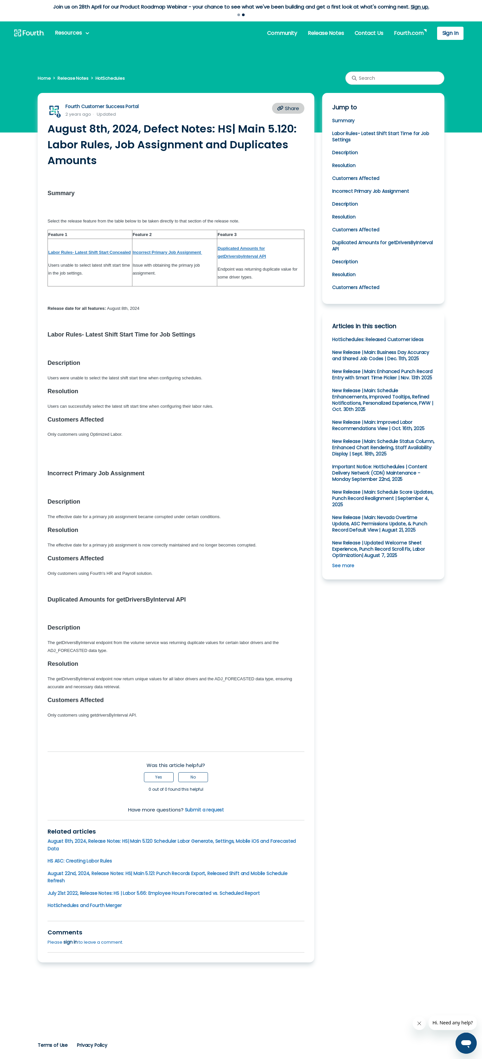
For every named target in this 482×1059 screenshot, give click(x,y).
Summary (343, 120)
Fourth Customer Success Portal (101, 106)
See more (343, 565)
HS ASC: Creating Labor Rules (80, 861)
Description (345, 152)
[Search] (394, 78)
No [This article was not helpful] (193, 777)
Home (44, 78)
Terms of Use (53, 1045)
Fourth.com (408, 33)
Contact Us (369, 33)
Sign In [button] (450, 33)
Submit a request (204, 810)
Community (282, 33)
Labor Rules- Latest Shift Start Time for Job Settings (380, 136)
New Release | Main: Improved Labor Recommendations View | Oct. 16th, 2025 (378, 425)
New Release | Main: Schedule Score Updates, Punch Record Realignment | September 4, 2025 (382, 498)
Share (288, 108)
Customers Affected (355, 178)
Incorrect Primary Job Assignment (371, 191)
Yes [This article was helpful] (158, 777)
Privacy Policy (92, 1045)
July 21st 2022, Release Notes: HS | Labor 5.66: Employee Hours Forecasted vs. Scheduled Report (154, 893)
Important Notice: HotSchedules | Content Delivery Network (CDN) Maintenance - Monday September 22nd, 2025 (379, 473)
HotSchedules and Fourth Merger (84, 905)
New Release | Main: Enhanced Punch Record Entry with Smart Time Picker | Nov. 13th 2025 (382, 374)
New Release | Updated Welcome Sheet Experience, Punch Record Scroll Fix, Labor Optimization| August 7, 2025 (378, 549)
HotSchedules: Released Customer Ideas (377, 339)
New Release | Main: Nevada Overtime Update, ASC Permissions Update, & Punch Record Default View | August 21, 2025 (379, 523)
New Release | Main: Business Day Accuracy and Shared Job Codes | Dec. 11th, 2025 (380, 355)
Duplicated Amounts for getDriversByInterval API (382, 245)
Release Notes (326, 33)
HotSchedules (110, 78)
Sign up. (420, 6)
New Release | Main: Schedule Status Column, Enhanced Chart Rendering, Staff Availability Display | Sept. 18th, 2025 (383, 447)
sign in (70, 942)
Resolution (343, 165)
